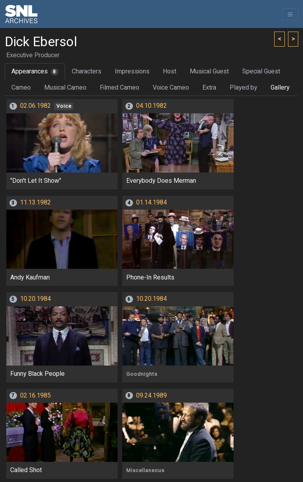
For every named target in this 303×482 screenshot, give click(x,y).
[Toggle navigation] (290, 14)
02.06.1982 (35, 106)
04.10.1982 (151, 106)
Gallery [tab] (280, 87)
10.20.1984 (35, 299)
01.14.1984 (151, 202)
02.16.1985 (35, 395)
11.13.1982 (35, 202)
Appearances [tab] (34, 71)
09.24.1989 (151, 395)
